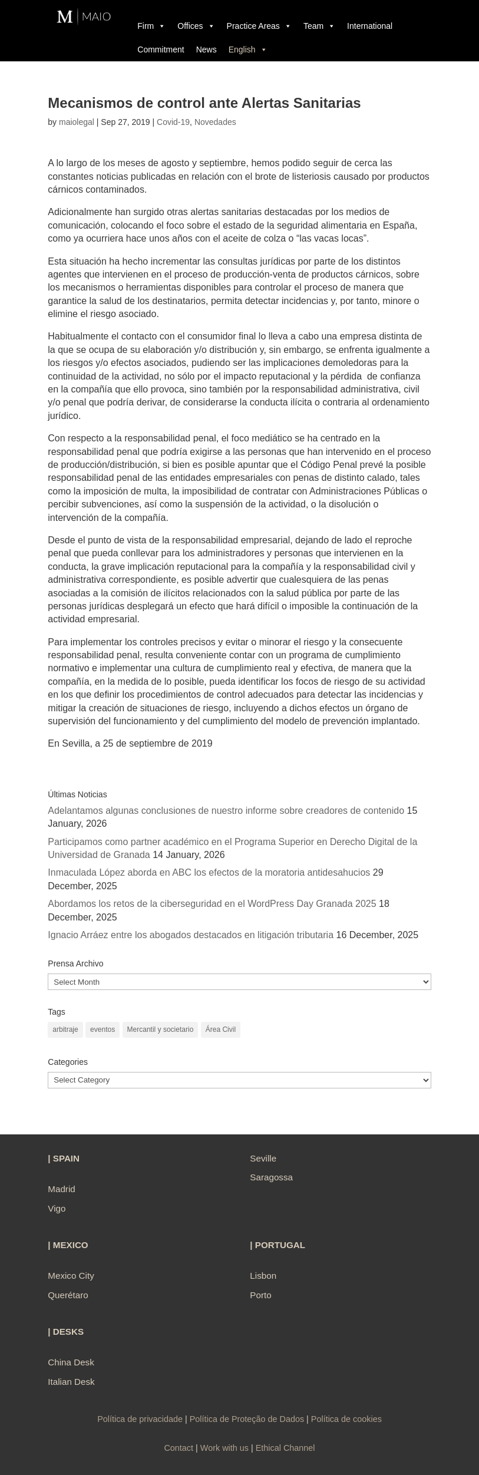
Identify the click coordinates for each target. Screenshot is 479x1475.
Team (319, 26)
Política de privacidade (141, 1419)
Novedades (215, 122)
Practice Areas (259, 26)
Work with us (224, 1448)
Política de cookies (346, 1419)
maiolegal (76, 122)
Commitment (160, 49)
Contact (178, 1448)
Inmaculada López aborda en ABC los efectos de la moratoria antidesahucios (209, 872)
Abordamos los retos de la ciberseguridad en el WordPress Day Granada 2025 (212, 904)
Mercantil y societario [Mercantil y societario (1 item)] (160, 1029)
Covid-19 (173, 122)
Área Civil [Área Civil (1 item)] (221, 1029)
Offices (195, 26)
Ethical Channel (285, 1448)
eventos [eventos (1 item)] (102, 1029)
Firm (151, 26)
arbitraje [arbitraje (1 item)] (65, 1029)
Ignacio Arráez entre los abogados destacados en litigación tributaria (190, 935)
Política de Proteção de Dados (247, 1419)
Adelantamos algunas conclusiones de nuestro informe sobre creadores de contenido (226, 811)
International (369, 26)
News (206, 49)
